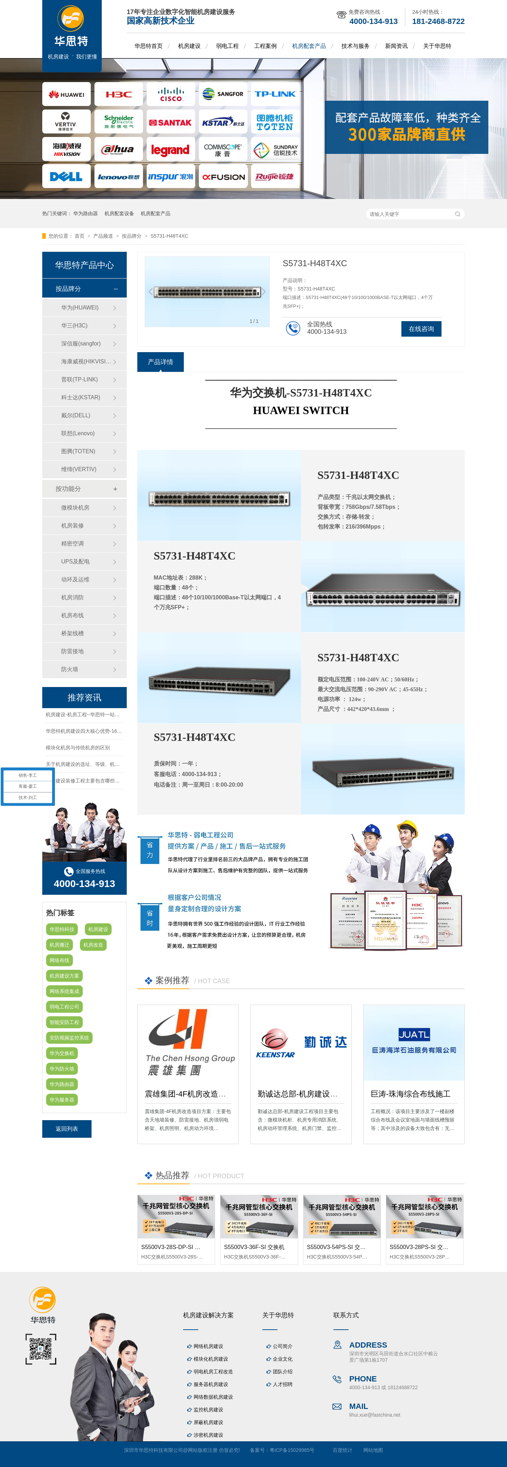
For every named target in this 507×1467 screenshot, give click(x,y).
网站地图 (373, 1450)
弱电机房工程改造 (213, 1371)
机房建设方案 (64, 976)
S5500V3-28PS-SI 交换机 (422, 1247)
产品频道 (103, 236)
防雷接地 (72, 651)
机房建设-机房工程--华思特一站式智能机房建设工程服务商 (110, 716)
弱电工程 (227, 46)
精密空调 (72, 544)
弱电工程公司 (64, 1007)
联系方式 (346, 1315)
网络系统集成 (64, 991)
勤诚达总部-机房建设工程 (301, 1094)
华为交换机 (62, 1053)
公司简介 (283, 1346)
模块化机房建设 (211, 1359)
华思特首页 (148, 46)
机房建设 (189, 46)
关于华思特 (437, 46)
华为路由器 (85, 213)
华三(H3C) (74, 326)
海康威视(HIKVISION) (87, 361)
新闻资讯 (396, 46)
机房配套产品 (309, 46)
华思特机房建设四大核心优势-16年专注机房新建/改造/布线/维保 (115, 732)
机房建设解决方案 (208, 1315)
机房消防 (72, 597)
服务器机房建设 (211, 1384)
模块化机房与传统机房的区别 (78, 749)
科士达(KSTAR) (80, 397)
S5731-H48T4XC (169, 236)
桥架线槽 (72, 633)
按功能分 (68, 488)
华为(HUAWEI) (80, 308)
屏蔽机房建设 (208, 1422)
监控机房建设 (208, 1409)
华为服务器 (62, 1100)
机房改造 (93, 945)
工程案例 (265, 46)
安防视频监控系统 (69, 1038)
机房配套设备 (119, 213)
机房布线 (72, 615)
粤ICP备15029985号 (292, 1450)
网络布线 (59, 960)
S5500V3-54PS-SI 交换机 (339, 1247)
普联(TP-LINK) (79, 379)
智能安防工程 (64, 1022)
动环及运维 (75, 579)
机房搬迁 (59, 945)
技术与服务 (356, 46)
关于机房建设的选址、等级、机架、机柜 (90, 765)
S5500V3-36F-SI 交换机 (254, 1247)
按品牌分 (132, 236)
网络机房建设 (208, 1346)
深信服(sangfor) (81, 344)
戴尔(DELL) (75, 415)
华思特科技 (62, 929)
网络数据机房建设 (213, 1397)
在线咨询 (421, 328)
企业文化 (283, 1359)
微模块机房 (75, 508)
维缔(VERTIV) (78, 469)
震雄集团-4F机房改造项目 (189, 1094)
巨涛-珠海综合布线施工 (411, 1094)
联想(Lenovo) (78, 433)
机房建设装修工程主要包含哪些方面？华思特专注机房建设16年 (115, 782)
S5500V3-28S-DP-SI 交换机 (176, 1247)
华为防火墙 (62, 1069)
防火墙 (69, 669)
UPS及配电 (75, 561)
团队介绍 (283, 1371)
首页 (80, 236)
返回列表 (67, 1129)
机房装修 (72, 526)
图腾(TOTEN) (78, 451)
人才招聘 (283, 1384)
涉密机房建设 (208, 1435)
